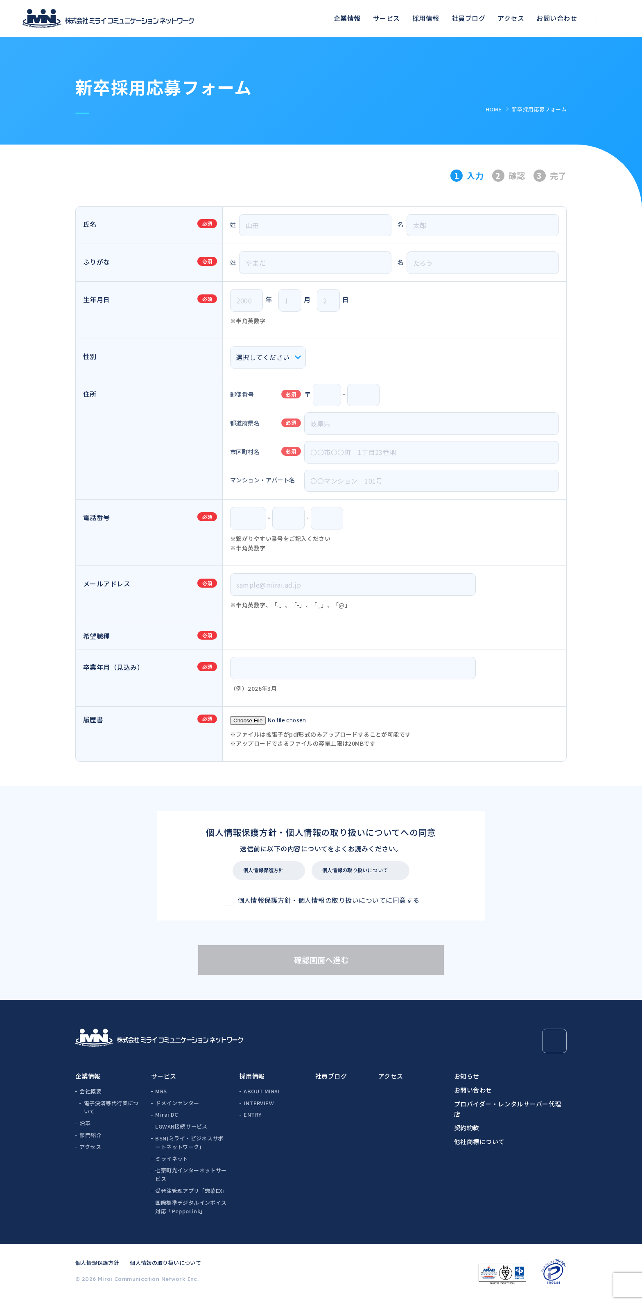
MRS (161, 1095)
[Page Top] (554, 1045)
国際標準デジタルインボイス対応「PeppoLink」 (190, 1211)
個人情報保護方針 (257, 872)
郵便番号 (242, 394)
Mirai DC (166, 1118)
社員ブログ (468, 18)
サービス (386, 18)
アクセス (510, 18)
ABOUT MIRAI (261, 1095)
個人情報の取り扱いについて (369, 872)
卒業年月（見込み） (113, 667)
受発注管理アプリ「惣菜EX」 (191, 1195)
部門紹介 (90, 1139)
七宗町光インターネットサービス (190, 1178)
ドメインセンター (177, 1107)
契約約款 (466, 1131)
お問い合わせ (556, 18)
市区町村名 (245, 451)
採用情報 (425, 18)
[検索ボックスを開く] (615, 19)
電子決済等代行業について (111, 1111)
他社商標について (479, 1145)
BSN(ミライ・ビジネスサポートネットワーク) (189, 1146)
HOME (494, 109)
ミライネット (171, 1163)
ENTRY (252, 1118)
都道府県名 (245, 422)
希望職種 (96, 636)
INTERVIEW (259, 1107)
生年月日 (96, 299)
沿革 (84, 1127)
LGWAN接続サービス (181, 1130)
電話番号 (96, 517)
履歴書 (93, 719)
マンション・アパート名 (262, 479)
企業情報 (347, 18)
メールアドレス (106, 583)
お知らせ (466, 1080)
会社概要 (90, 1095)
